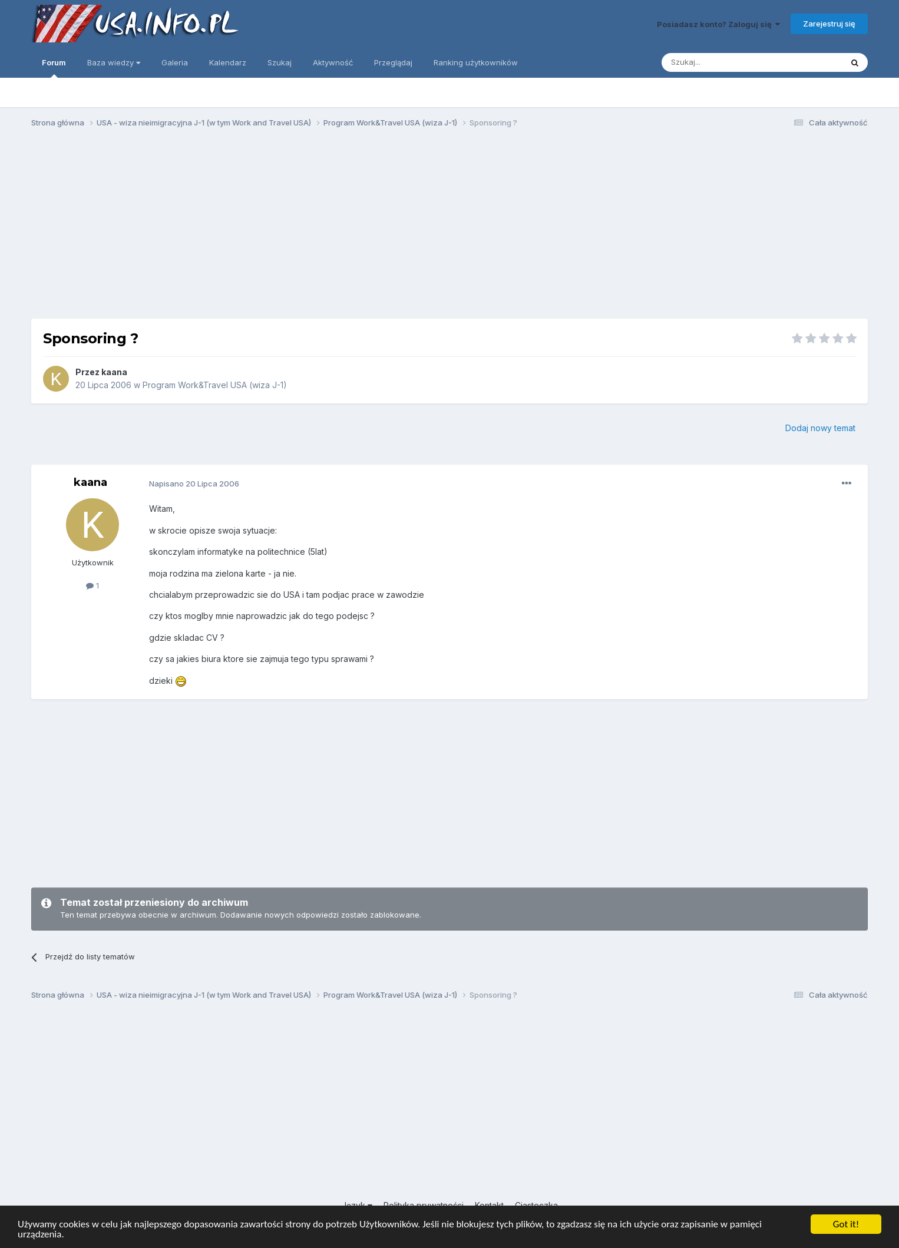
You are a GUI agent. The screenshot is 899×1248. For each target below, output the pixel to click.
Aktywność (333, 62)
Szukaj (279, 62)
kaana (114, 372)
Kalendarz (227, 62)
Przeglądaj (393, 62)
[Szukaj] (723, 62)
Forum (54, 68)
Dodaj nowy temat (820, 428)
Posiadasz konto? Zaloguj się (718, 24)
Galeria (174, 62)
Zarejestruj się (829, 23)
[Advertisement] (449, 228)
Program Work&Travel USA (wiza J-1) (215, 385)
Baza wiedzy (113, 62)
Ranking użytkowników (476, 62)
